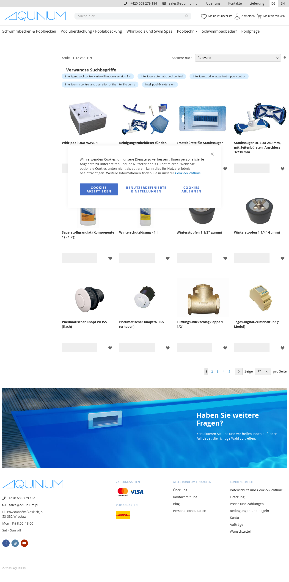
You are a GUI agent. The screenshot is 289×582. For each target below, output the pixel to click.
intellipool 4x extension (159, 84)
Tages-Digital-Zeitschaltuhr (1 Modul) (257, 324)
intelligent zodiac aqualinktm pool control (219, 76)
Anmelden (248, 16)
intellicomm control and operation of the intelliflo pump (100, 84)
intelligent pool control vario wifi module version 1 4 (98, 76)
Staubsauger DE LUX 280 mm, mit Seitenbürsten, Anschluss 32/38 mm (257, 147)
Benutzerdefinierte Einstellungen (146, 189)
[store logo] (37, 16)
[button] (274, 3)
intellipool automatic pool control (162, 76)
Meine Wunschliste (220, 16)
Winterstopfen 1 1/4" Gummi (257, 232)
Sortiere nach (182, 57)
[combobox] (132, 16)
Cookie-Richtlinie (188, 173)
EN (283, 3)
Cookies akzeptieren (99, 189)
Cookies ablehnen (191, 189)
